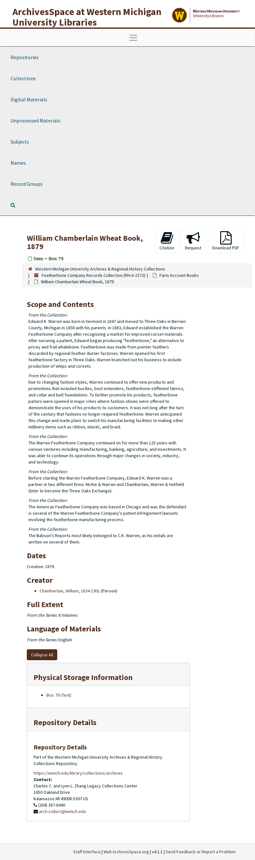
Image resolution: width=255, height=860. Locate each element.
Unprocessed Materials (35, 120)
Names (18, 163)
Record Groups (26, 184)
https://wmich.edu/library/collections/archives (78, 773)
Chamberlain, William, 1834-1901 (70, 591)
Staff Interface (87, 852)
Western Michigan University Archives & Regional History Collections (100, 269)
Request (193, 241)
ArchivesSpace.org (130, 852)
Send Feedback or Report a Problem (201, 852)
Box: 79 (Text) (58, 695)
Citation (166, 241)
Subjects (20, 141)
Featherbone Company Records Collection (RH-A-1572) (93, 275)
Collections (23, 78)
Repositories (25, 57)
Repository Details (65, 722)
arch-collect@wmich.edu (62, 811)
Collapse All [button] (42, 655)
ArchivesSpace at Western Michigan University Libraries (86, 16)
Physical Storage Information (83, 677)
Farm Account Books (179, 275)
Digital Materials (29, 99)
